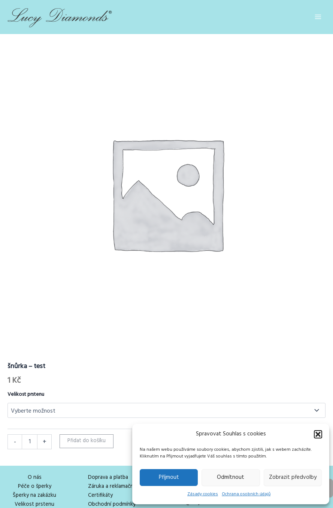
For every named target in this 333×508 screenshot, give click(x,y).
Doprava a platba (108, 477)
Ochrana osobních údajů (246, 494)
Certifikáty (100, 495)
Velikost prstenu (25, 394)
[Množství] (29, 441)
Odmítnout (230, 477)
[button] (318, 434)
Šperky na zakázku (34, 495)
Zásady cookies (202, 494)
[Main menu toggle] (318, 16)
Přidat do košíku (86, 441)
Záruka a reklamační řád (115, 486)
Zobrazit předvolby (293, 477)
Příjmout (169, 477)
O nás (35, 477)
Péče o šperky (34, 486)
